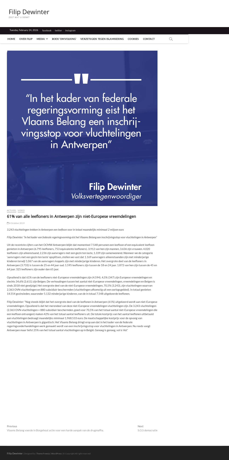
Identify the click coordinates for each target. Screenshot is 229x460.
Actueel (11, 210)
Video (21, 210)
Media (42, 38)
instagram (70, 30)
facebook (46, 30)
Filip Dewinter (29, 12)
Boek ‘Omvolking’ (65, 38)
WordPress (56, 453)
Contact (150, 38)
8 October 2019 (16, 223)
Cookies (134, 38)
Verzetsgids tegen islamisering (103, 38)
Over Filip (27, 38)
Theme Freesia (43, 453)
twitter (58, 30)
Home (12, 38)
